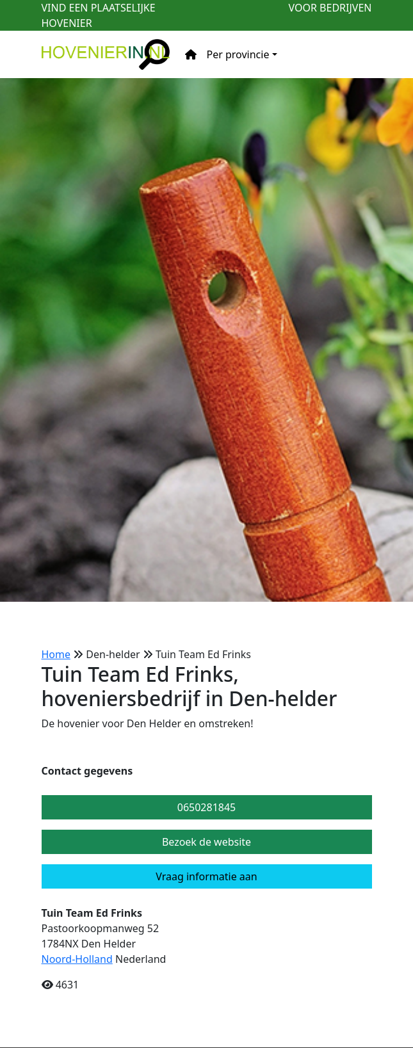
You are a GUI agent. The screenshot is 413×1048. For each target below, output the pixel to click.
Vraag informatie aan (206, 876)
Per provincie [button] (238, 54)
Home (56, 654)
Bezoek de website (206, 842)
